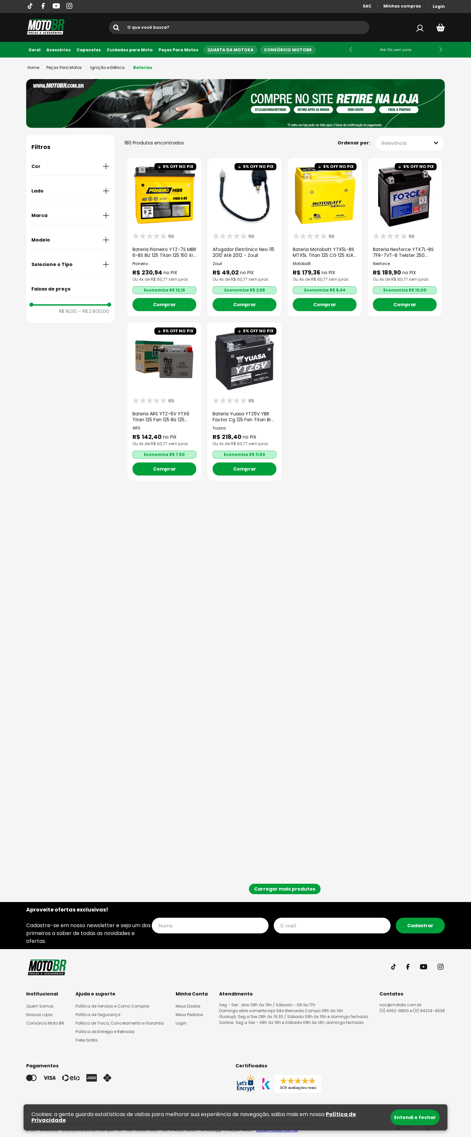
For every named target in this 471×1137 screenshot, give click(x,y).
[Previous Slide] (351, 49)
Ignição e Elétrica (107, 67)
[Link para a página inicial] (33, 67)
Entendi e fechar (415, 1117)
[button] (70, 166)
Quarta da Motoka (230, 50)
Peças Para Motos (178, 50)
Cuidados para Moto (130, 50)
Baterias (142, 67)
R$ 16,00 (68, 311)
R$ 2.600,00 (93, 311)
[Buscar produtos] (117, 27)
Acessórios (58, 50)
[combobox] (239, 27)
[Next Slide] (441, 49)
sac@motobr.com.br (400, 1005)
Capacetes (89, 50)
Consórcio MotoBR (288, 50)
